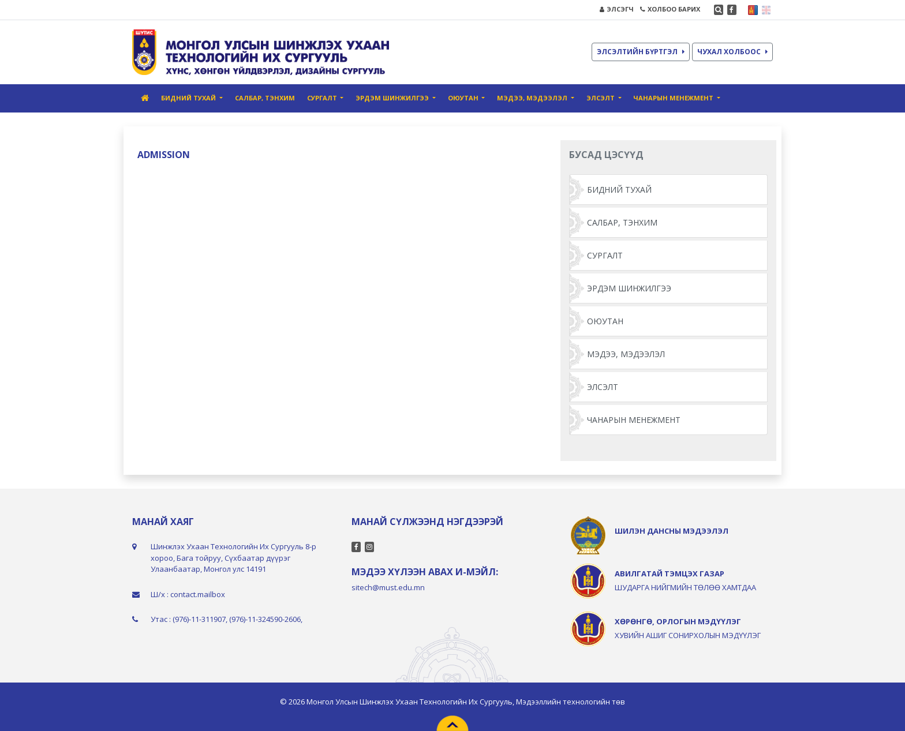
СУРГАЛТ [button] (323, 97)
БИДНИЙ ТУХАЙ (619, 189)
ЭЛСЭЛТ (602, 386)
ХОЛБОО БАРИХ (670, 9)
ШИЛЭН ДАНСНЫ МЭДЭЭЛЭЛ (671, 531)
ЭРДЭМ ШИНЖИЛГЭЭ (629, 288)
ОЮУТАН (605, 321)
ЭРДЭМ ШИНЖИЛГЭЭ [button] (393, 97)
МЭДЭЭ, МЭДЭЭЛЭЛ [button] (533, 97)
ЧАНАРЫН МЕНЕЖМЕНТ (633, 419)
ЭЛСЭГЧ (617, 9)
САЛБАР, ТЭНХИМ (265, 97)
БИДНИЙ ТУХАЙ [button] (189, 97)
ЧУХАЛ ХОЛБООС (732, 52)
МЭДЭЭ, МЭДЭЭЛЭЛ (626, 353)
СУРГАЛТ (605, 255)
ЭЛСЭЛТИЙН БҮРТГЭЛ (641, 52)
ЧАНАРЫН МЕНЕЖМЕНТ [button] (674, 97)
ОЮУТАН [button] (464, 97)
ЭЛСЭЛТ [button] (601, 97)
